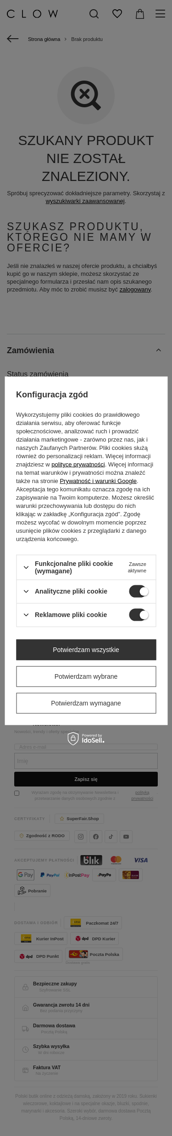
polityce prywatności (78, 464)
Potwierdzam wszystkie (86, 649)
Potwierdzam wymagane (86, 703)
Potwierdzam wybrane (86, 676)
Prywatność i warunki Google (98, 481)
